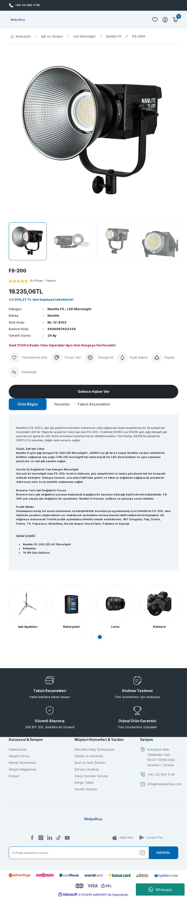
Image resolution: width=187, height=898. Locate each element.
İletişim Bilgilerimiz (23, 769)
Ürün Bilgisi (28, 404)
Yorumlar (62, 404)
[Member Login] (165, 20)
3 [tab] (100, 637)
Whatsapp (160, 889)
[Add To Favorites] (28, 357)
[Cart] (175, 20)
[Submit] (163, 853)
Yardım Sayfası (86, 789)
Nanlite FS (56, 309)
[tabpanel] (115, 607)
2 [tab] (93, 637)
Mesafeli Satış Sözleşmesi (94, 749)
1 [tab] (86, 637)
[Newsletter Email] (93, 852)
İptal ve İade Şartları (90, 762)
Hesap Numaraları (22, 762)
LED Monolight (79, 309)
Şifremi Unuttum (87, 769)
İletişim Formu (19, 756)
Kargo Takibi (84, 782)
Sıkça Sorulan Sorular (91, 776)
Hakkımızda (17, 749)
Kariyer (14, 776)
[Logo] (18, 20)
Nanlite (53, 315)
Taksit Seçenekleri (93, 404)
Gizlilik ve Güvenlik (89, 756)
